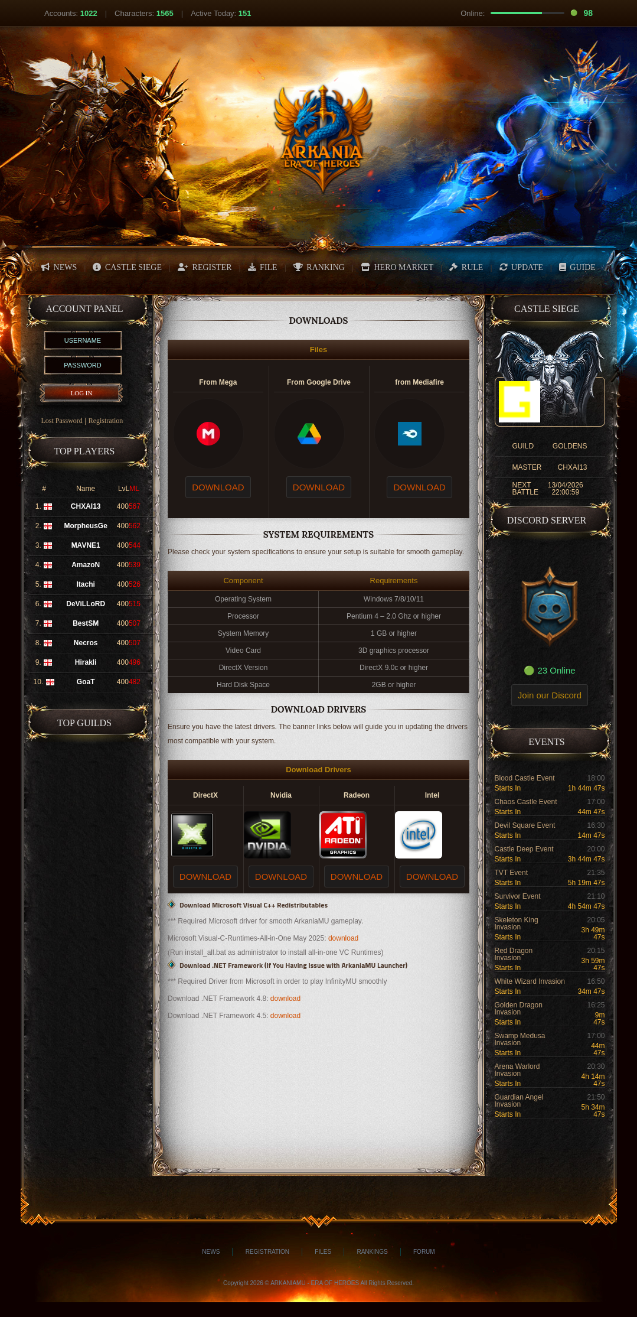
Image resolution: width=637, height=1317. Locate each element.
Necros (86, 643)
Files (323, 1251)
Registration (106, 421)
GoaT (86, 682)
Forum (424, 1251)
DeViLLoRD (85, 604)
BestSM (86, 623)
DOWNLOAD (218, 487)
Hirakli (86, 662)
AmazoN (85, 565)
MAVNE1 (85, 545)
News (211, 1251)
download (343, 938)
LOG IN (82, 392)
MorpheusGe (85, 526)
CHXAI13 (86, 506)
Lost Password (62, 421)
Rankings (372, 1251)
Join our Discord (550, 695)
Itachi (86, 584)
